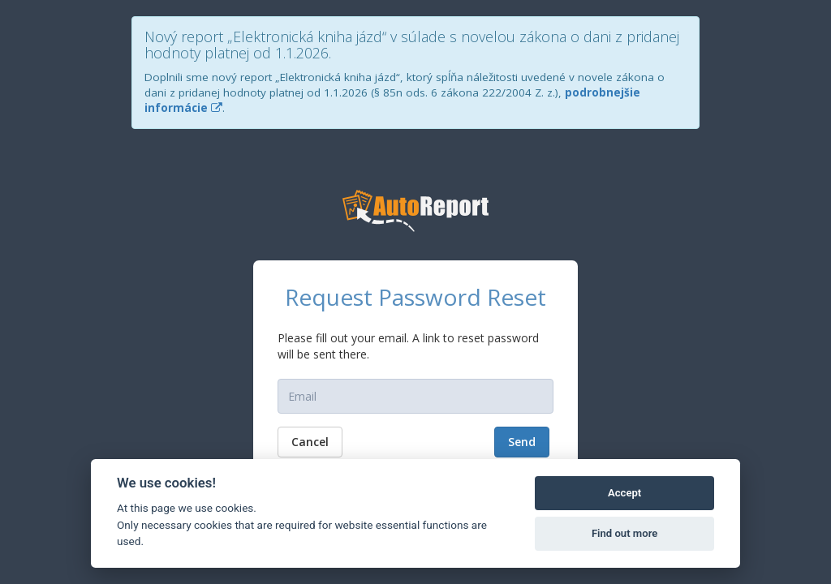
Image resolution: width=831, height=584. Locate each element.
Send (522, 441)
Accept (624, 493)
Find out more (624, 533)
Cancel (310, 441)
